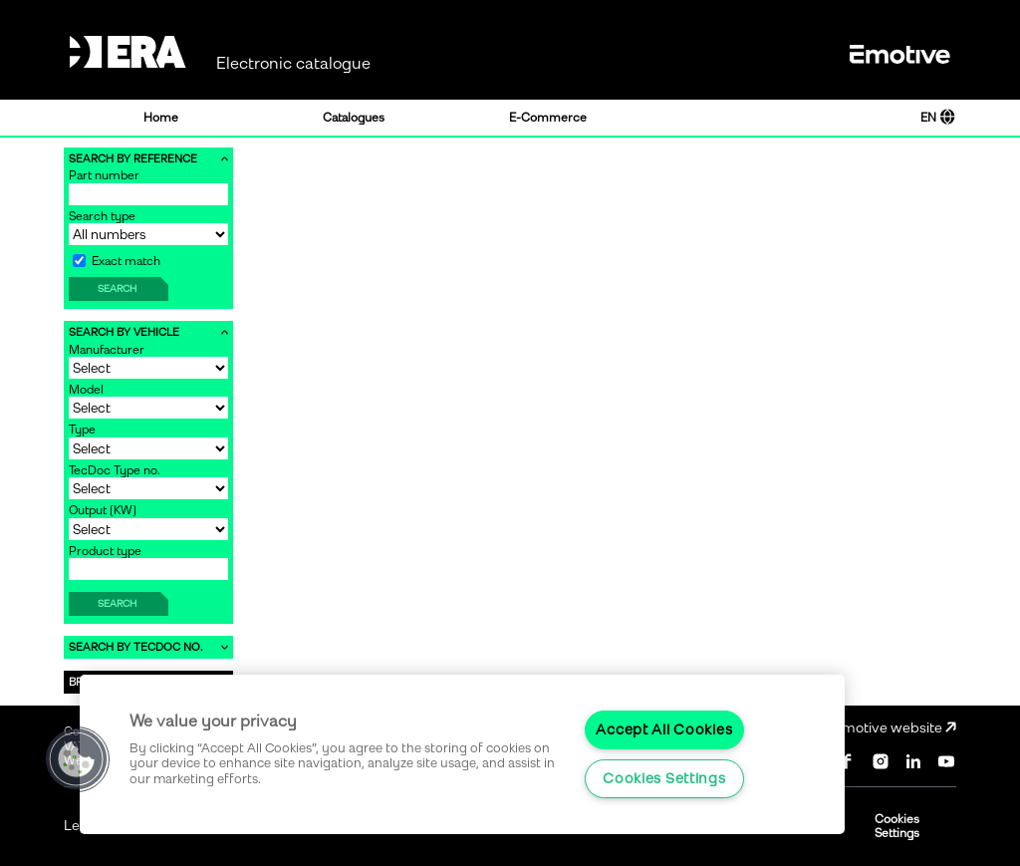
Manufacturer (106, 350)
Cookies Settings (897, 826)
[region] (462, 754)
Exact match (116, 261)
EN (937, 118)
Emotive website (894, 728)
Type (82, 429)
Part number (104, 175)
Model (86, 390)
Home (160, 118)
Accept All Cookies (664, 729)
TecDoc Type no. (114, 470)
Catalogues (353, 118)
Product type (105, 551)
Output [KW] (102, 510)
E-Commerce (548, 118)
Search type (102, 216)
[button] (77, 759)
